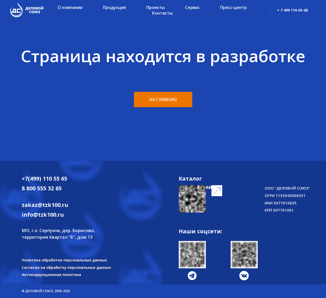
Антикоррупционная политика (51, 274)
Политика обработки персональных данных (64, 259)
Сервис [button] (192, 7)
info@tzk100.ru (43, 214)
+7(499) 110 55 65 (44, 178)
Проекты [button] (155, 7)
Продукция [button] (114, 7)
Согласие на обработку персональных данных (66, 267)
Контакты (162, 13)
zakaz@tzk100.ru (45, 204)
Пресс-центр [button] (233, 7)
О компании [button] (70, 7)
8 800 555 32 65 (42, 188)
